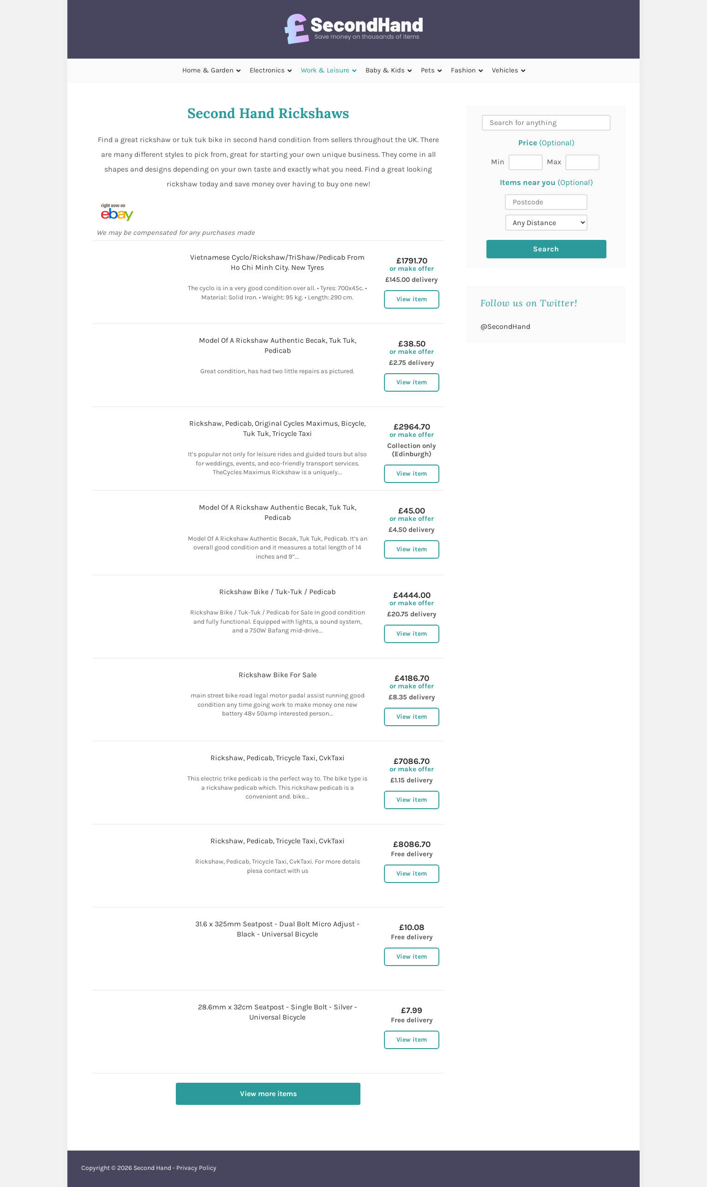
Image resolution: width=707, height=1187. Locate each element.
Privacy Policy (196, 1168)
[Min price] (526, 162)
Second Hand (152, 1168)
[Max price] (582, 162)
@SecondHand (505, 326)
